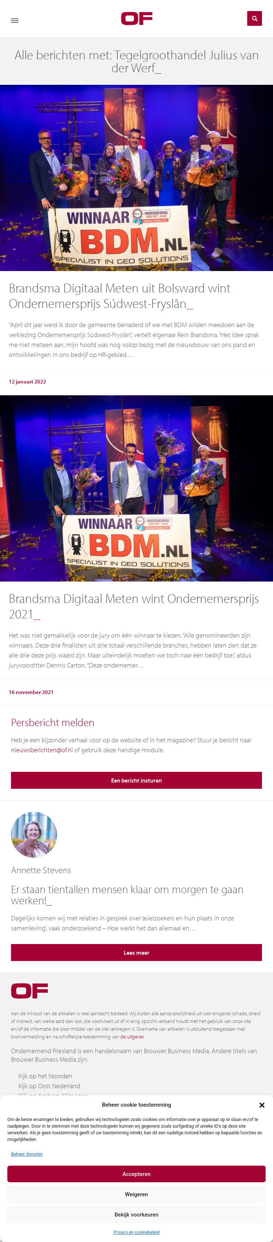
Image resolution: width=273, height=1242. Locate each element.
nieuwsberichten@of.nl (42, 750)
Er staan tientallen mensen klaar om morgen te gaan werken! (127, 894)
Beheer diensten (27, 1154)
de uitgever (131, 1036)
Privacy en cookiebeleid (136, 1232)
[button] (262, 1105)
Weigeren (136, 1194)
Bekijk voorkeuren (136, 1214)
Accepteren (137, 1174)
